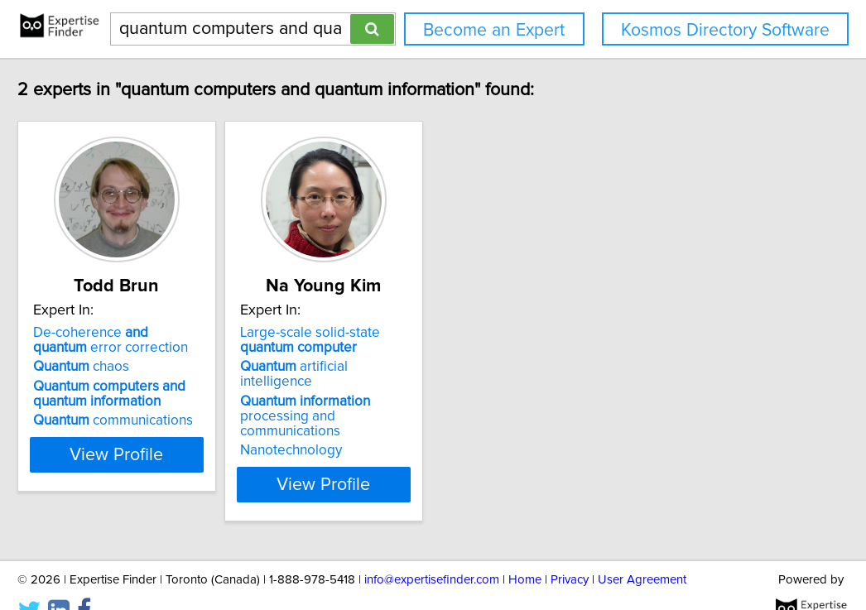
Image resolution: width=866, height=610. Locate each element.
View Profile (181, 454)
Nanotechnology (375, 420)
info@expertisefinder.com (431, 550)
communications (156, 420)
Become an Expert (494, 30)
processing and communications (426, 394)
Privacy (570, 550)
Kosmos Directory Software (725, 30)
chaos (124, 366)
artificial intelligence (416, 366)
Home (524, 550)
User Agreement (642, 550)
